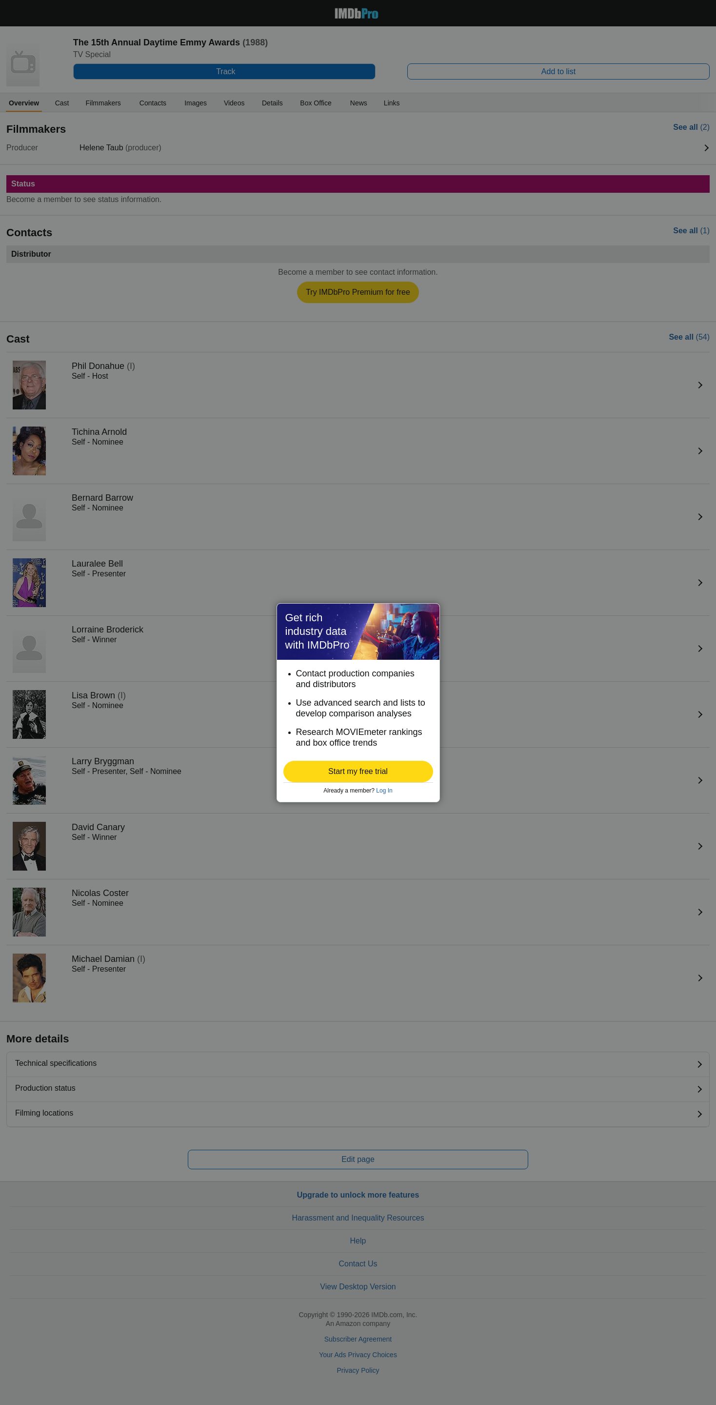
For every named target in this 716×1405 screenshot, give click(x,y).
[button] (358, 771)
